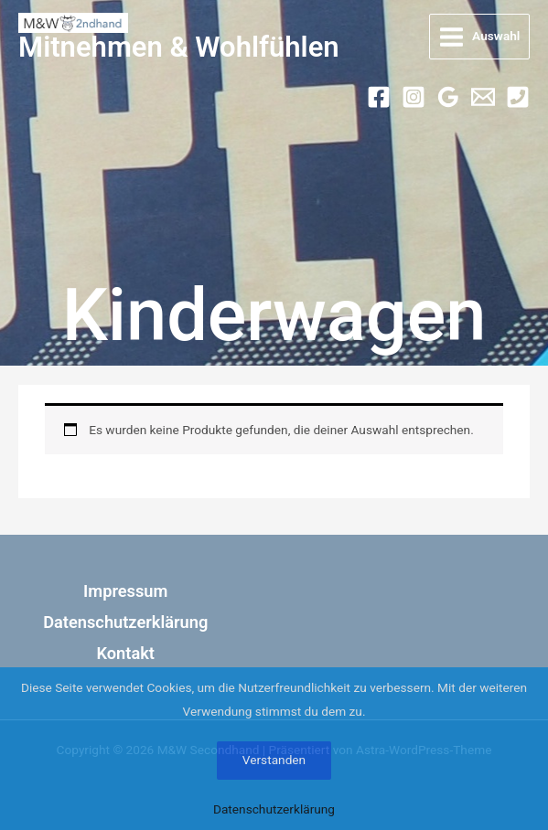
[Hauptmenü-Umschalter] (479, 36)
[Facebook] (379, 97)
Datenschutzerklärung (125, 622)
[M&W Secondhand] (73, 23)
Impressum (125, 591)
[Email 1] (483, 97)
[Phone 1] (518, 97)
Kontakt (125, 653)
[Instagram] (413, 97)
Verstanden (274, 759)
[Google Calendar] (448, 97)
